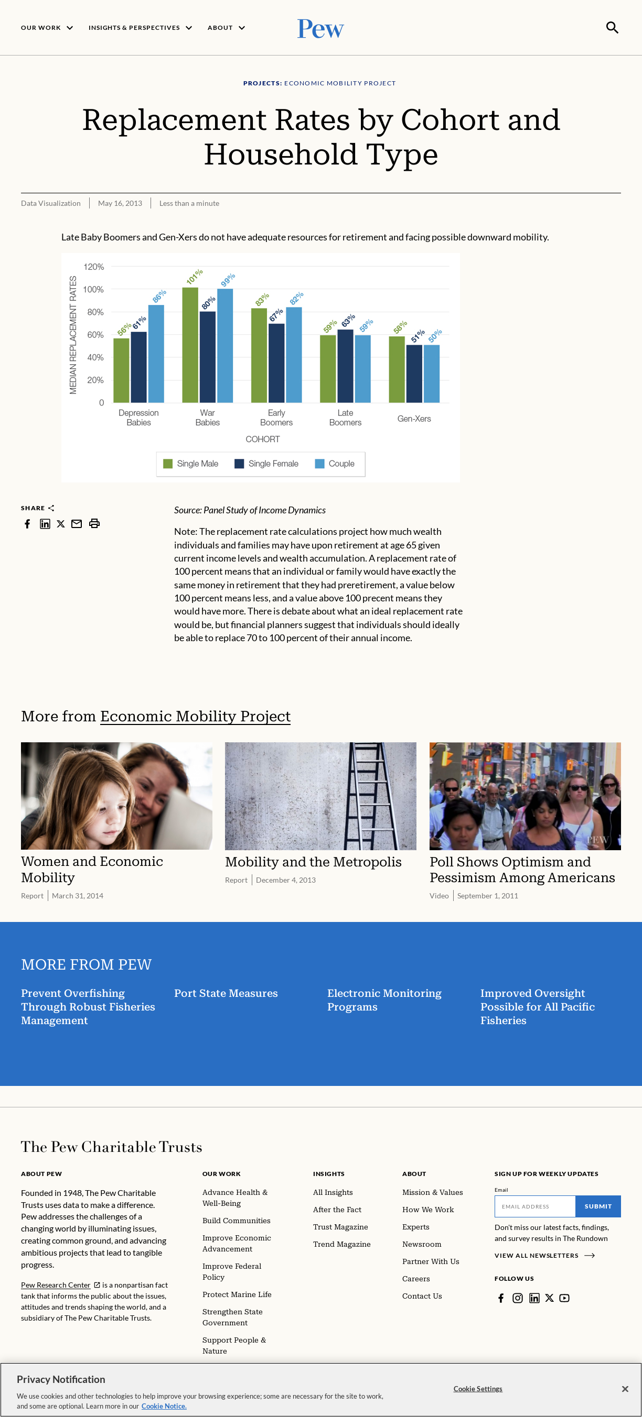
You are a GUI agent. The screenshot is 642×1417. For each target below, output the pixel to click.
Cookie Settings (478, 1389)
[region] (321, 1390)
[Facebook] (501, 1297)
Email (502, 1188)
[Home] (111, 1145)
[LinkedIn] (534, 1297)
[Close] (625, 1389)
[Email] (535, 1205)
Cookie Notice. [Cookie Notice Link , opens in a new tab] (164, 1406)
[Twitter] (549, 1297)
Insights (329, 1173)
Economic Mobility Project (195, 715)
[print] (94, 522)
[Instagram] (517, 1297)
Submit (598, 1205)
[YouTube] (565, 1297)
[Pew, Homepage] (321, 27)
